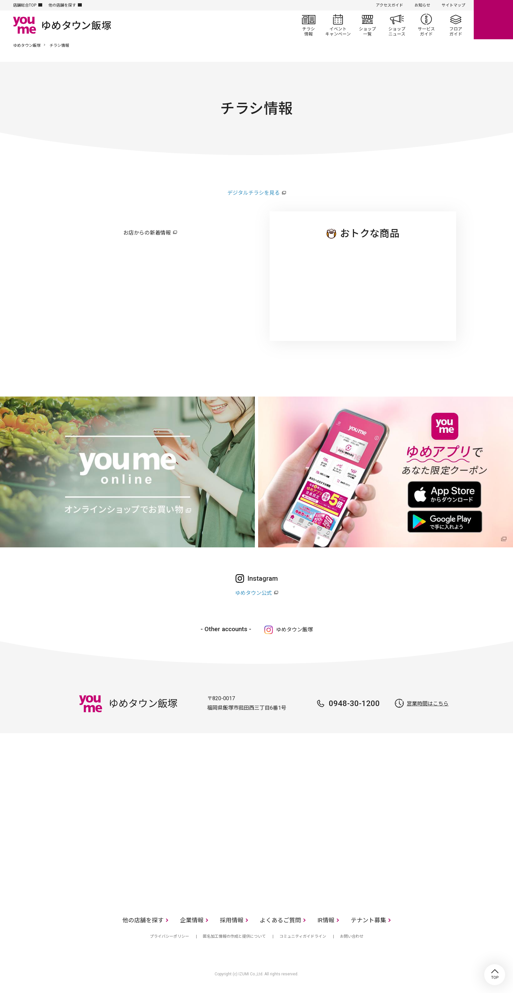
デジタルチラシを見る (253, 193)
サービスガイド (426, 24)
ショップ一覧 (367, 24)
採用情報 (231, 920)
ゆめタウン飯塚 (27, 45)
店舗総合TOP (24, 5)
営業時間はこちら (428, 703)
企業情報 (191, 920)
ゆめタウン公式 (253, 593)
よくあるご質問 (280, 920)
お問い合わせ (351, 936)
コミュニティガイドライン (302, 936)
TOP (494, 974)
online (493, 19)
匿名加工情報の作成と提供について (234, 936)
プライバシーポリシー (169, 936)
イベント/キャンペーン (338, 24)
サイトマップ (453, 5)
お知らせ (422, 5)
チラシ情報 (308, 24)
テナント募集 (368, 920)
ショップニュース (397, 24)
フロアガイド (455, 24)
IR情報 (325, 920)
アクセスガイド (389, 5)
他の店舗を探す (62, 5)
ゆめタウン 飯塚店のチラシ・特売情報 (363, 285)
